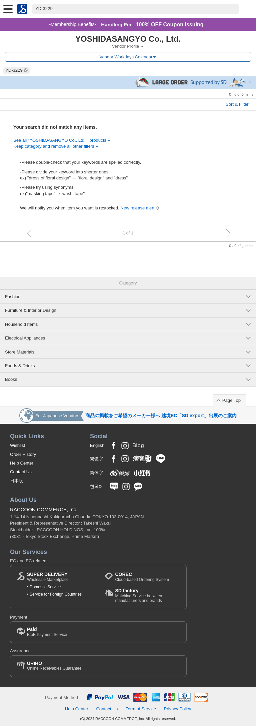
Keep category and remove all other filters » (55, 146)
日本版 (16, 480)
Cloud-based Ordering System (142, 577)
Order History (23, 454)
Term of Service (141, 708)
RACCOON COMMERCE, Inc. (44, 509)
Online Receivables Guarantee (54, 666)
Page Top (231, 400)
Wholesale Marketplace (48, 577)
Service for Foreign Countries (56, 594)
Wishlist (17, 445)
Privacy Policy (177, 708)
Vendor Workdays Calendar (126, 56)
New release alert (137, 207)
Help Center (21, 463)
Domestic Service (45, 587)
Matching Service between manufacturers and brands (147, 595)
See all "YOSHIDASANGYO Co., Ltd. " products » (61, 140)
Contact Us (21, 471)
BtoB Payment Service (47, 632)
